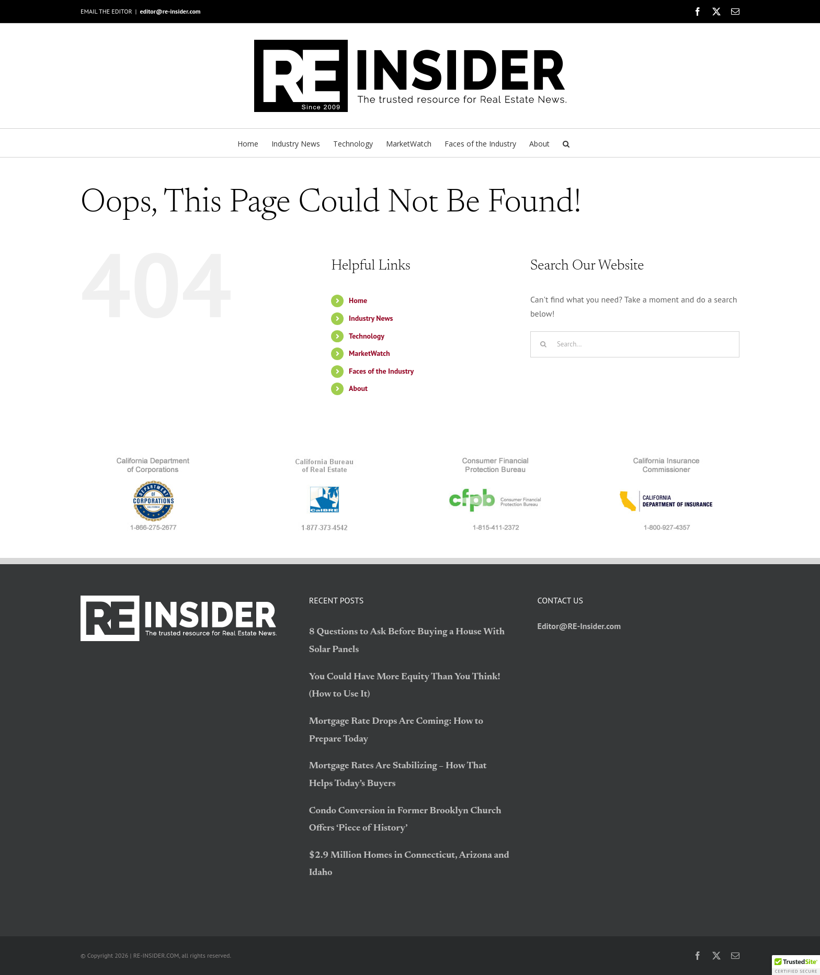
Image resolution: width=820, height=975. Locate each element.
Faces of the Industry (381, 371)
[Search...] (634, 344)
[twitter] (716, 955)
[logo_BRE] (324, 459)
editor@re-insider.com (170, 11)
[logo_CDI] (667, 459)
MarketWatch (369, 353)
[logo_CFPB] (496, 459)
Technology (366, 336)
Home (358, 300)
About (358, 388)
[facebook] (697, 955)
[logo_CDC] (153, 459)
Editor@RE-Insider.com (579, 626)
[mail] (735, 955)
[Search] (543, 344)
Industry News (371, 318)
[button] (566, 143)
